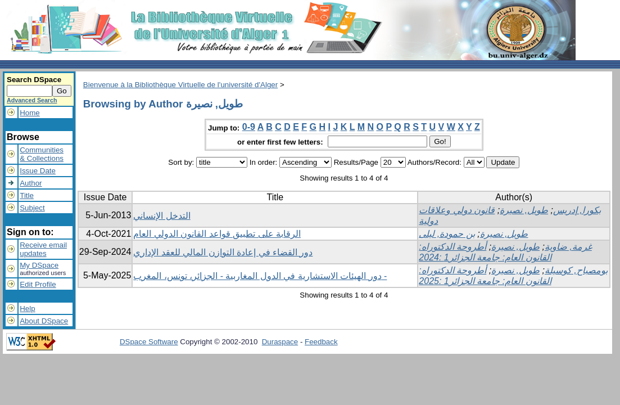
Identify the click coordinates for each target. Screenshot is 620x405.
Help (27, 308)
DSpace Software (149, 342)
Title (27, 195)
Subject (32, 208)
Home (30, 113)
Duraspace (280, 342)
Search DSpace (34, 79)
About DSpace (44, 321)
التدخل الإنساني (161, 215)
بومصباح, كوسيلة (576, 270)
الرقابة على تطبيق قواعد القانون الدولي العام (217, 233)
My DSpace (39, 265)
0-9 (248, 127)
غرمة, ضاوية (568, 246)
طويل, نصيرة (524, 210)
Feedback (321, 342)
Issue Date (38, 170)
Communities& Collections (42, 154)
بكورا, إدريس (577, 210)
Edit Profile (38, 284)
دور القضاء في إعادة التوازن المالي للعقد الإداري (223, 252)
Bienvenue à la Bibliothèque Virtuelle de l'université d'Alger (180, 84)
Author (31, 183)
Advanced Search (32, 100)
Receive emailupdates (43, 249)
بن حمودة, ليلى (446, 233)
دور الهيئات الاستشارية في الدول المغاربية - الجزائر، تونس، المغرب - (260, 276)
